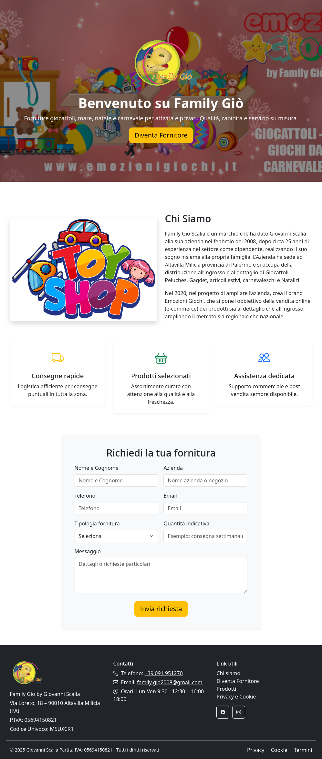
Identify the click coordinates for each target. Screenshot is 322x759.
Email (170, 495)
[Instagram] (238, 712)
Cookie (279, 750)
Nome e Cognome (97, 467)
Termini (303, 750)
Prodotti (226, 688)
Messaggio (88, 551)
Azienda (173, 467)
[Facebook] (222, 712)
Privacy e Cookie (236, 696)
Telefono (85, 495)
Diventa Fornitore (161, 135)
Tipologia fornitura (97, 523)
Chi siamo (228, 673)
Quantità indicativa (186, 523)
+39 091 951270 (164, 673)
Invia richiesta (161, 608)
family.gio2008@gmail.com (170, 682)
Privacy (255, 750)
